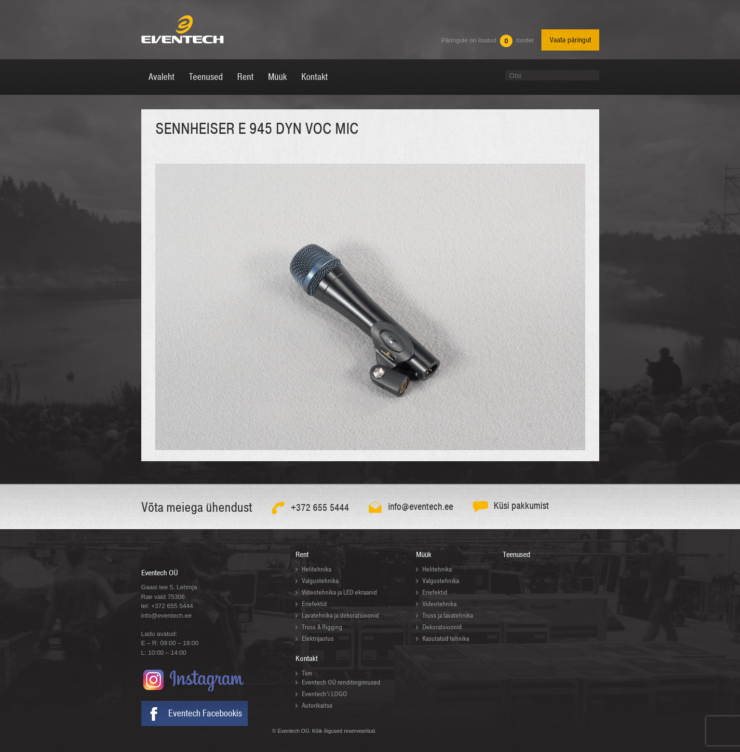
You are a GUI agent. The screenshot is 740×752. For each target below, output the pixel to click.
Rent (302, 554)
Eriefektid (314, 604)
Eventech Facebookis (205, 713)
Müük (423, 554)
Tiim (307, 673)
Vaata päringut (570, 40)
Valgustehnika (320, 580)
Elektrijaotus (318, 638)
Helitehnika (316, 569)
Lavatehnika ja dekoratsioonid (340, 615)
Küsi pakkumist (521, 505)
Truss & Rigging (322, 627)
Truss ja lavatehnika (447, 615)
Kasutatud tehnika (445, 638)
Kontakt (307, 658)
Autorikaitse (317, 705)
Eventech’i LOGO (324, 694)
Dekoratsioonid (442, 627)
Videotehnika (439, 604)
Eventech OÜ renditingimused (341, 682)
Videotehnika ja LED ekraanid (339, 592)
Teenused (516, 554)
